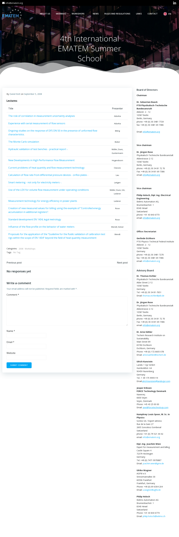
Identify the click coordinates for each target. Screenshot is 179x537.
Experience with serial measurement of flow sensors (36, 123)
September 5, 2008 (33, 94)
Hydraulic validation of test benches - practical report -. (38, 149)
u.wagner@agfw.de (152, 490)
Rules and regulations (117, 13)
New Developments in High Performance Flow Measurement (41, 160)
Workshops (79, 13)
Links (139, 13)
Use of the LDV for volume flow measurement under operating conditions (48, 190)
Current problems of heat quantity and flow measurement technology (46, 168)
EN (171, 13)
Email (10, 342)
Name (11, 331)
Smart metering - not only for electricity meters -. (35, 182)
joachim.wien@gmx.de (153, 463)
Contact (153, 13)
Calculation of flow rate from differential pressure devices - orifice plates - (48, 175)
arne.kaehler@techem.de (154, 355)
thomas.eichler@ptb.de (153, 295)
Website (11, 353)
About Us (45, 13)
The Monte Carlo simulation (23, 142)
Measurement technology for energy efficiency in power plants (42, 201)
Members (61, 13)
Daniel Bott (15, 94)
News (96, 13)
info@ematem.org (151, 261)
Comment (13, 295)
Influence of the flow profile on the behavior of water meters (41, 227)
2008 (21, 249)
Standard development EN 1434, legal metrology (34, 219)
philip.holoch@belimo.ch (154, 516)
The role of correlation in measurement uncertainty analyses (41, 116)
